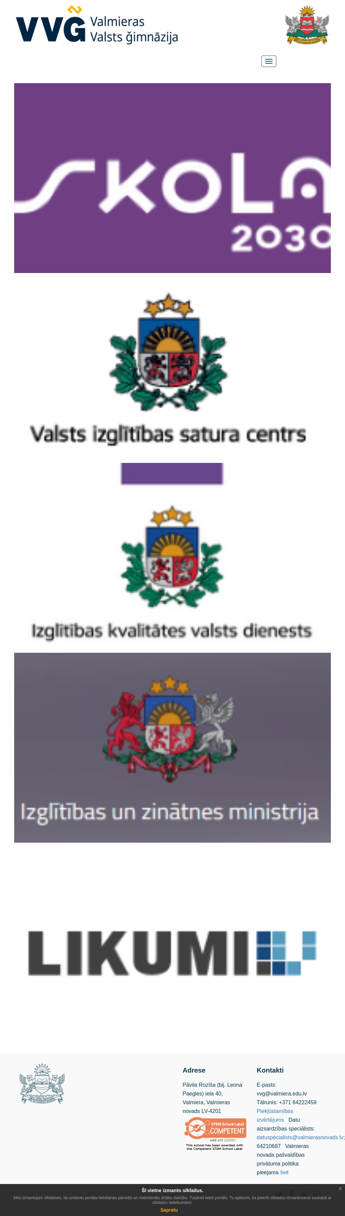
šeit (284, 1172)
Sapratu (169, 1210)
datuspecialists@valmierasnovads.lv (300, 1137)
